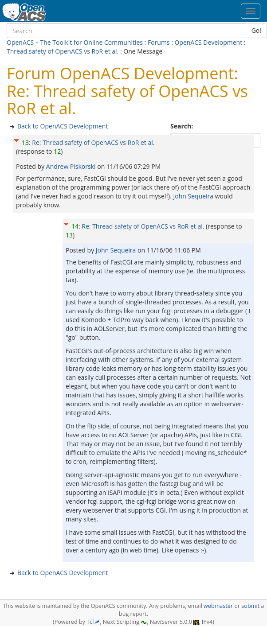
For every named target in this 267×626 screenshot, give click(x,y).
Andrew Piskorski (71, 166)
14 (75, 226)
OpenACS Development (208, 42)
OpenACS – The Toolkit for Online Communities (75, 42)
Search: (182, 126)
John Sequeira (193, 196)
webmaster (218, 606)
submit (250, 606)
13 (25, 142)
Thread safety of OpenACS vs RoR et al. (62, 51)
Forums (159, 42)
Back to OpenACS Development (62, 126)
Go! (256, 30)
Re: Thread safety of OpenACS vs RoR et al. (93, 142)
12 (57, 151)
